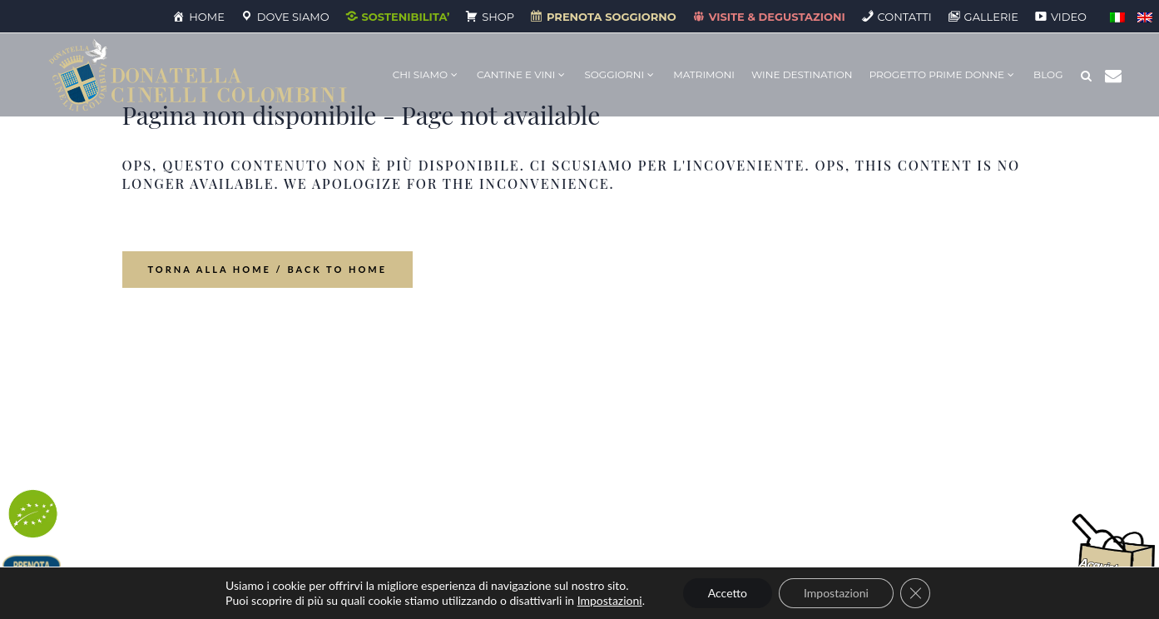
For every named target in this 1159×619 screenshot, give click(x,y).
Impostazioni (609, 600)
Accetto (727, 593)
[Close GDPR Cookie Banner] (915, 593)
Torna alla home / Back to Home (268, 269)
